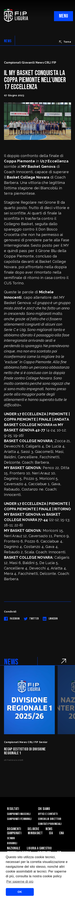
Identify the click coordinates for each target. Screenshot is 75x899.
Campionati (14, 833)
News (49, 829)
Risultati (13, 809)
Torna (65, 41)
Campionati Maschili (18, 814)
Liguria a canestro (39, 848)
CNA (61, 833)
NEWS (7, 41)
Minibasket (35, 833)
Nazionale (13, 848)
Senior (11, 838)
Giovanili (12, 843)
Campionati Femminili (19, 819)
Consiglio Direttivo (49, 819)
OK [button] (20, 891)
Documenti (14, 829)
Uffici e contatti (48, 814)
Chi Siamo (44, 809)
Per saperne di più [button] (19, 881)
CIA (51, 833)
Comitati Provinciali (50, 824)
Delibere (33, 829)
